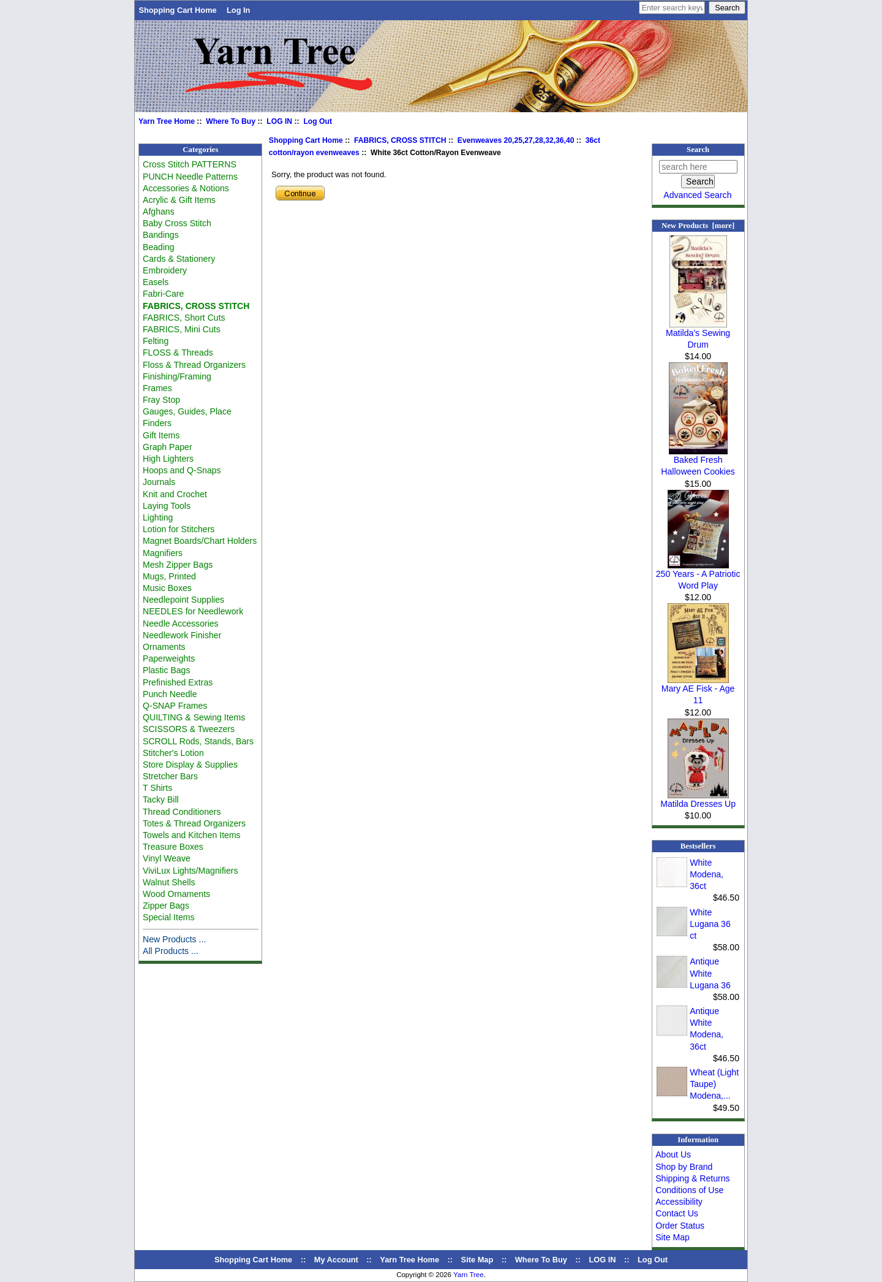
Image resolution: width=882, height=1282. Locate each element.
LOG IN (279, 121)
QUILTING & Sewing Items (194, 717)
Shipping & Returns (692, 1178)
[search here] (698, 167)
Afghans (159, 211)
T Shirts (157, 788)
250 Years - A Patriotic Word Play (698, 575)
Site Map (672, 1237)
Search (698, 149)
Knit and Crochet (175, 494)
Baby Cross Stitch (177, 223)
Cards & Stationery (179, 259)
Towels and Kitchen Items (192, 835)
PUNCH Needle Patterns (190, 176)
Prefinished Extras (178, 682)
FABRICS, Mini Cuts (182, 329)
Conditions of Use (689, 1190)
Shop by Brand (683, 1167)
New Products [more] (698, 225)
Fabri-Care (163, 294)
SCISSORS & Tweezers (189, 729)
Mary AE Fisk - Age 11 (698, 690)
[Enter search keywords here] (672, 7)
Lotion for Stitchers (178, 529)
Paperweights (169, 658)
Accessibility (679, 1202)
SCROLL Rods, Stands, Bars (198, 741)
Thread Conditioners (182, 812)
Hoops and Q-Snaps (182, 470)
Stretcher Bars (170, 776)
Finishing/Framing (177, 376)
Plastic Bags (166, 670)
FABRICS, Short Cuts (184, 317)
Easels (155, 282)
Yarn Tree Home (166, 121)
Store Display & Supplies (190, 764)
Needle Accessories (181, 623)
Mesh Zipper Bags (178, 565)
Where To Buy (230, 121)
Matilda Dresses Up (698, 799)
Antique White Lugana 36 (710, 973)
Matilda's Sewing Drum (698, 334)
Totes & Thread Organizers (194, 823)
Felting (155, 341)
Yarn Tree (468, 1274)
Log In (238, 10)
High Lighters (168, 459)
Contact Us (676, 1213)
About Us (673, 1154)
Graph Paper (167, 447)
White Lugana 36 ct (710, 924)
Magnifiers (163, 553)
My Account (336, 1259)
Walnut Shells (169, 882)
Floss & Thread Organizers (194, 365)
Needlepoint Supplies (183, 600)
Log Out (317, 121)
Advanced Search (697, 195)
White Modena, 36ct (706, 874)
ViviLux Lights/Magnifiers (190, 871)
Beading (159, 247)
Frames (157, 388)
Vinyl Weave (166, 858)
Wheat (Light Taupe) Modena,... (714, 1084)
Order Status (679, 1225)
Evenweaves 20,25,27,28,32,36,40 (516, 140)
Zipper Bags (166, 905)
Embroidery (165, 270)
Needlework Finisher (182, 635)
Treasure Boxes (173, 847)
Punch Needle (170, 694)
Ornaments (164, 647)
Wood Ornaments (176, 894)
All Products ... (170, 951)
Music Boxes (167, 588)
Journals (159, 482)
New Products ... (174, 939)
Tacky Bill (161, 799)
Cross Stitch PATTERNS (189, 164)
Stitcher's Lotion (173, 753)
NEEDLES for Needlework (193, 611)
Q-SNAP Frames (175, 706)
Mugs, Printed (169, 576)
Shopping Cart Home (177, 10)
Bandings (161, 235)
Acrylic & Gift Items (179, 200)
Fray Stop (161, 400)
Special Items (169, 917)
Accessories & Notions (186, 188)
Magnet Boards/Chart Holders (200, 541)
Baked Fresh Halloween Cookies (698, 461)
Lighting (158, 517)
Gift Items (161, 435)
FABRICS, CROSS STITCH (400, 140)
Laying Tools (166, 506)
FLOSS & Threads (178, 352)
